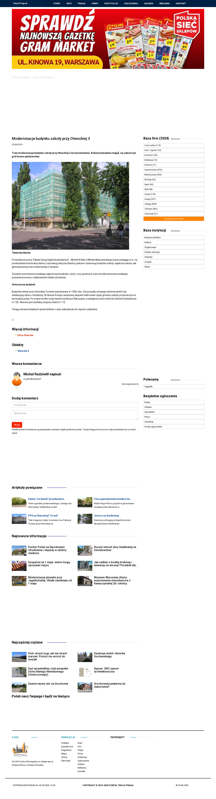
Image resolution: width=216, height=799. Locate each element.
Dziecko (148, 155)
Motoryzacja (150, 175)
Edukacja (149, 160)
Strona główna (21, 77)
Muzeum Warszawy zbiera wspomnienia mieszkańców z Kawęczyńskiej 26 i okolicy (112, 580)
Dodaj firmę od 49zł (173, 219)
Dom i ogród (150, 150)
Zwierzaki (149, 214)
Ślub (146, 189)
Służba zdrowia (152, 252)
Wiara (147, 267)
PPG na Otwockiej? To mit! (43, 515)
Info (69, 3)
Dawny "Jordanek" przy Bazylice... (47, 499)
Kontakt (181, 3)
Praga (81, 3)
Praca (147, 417)
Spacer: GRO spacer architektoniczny (106, 670)
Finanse (148, 165)
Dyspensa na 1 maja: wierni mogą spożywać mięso (49, 564)
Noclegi (148, 180)
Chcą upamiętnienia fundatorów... (112, 499)
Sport (147, 184)
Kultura (147, 242)
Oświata (148, 257)
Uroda (147, 194)
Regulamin (66, 750)
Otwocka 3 (23, 351)
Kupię (147, 402)
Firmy (95, 3)
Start (56, 3)
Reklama (164, 3)
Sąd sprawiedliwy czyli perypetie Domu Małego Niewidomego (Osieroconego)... (48, 671)
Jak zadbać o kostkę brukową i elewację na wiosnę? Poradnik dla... (116, 564)
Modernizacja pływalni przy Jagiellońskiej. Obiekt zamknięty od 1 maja (50, 580)
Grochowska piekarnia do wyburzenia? (110, 685)
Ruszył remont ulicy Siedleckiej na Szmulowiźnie (115, 549)
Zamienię (148, 422)
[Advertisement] (108, 109)
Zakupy (148, 204)
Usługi (147, 199)
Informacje (48, 77)
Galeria (148, 3)
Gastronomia (150, 170)
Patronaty (65, 761)
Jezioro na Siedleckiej (106, 515)
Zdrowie (148, 209)
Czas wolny (150, 145)
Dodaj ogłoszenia (153, 427)
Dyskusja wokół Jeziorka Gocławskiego (109, 655)
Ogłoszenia (131, 3)
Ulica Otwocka (25, 335)
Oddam (148, 407)
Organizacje (150, 247)
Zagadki (148, 386)
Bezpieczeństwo (152, 237)
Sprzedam (149, 412)
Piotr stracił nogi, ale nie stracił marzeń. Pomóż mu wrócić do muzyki (47, 656)
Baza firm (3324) (156, 138)
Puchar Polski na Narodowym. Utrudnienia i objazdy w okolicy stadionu (47, 550)
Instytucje (111, 3)
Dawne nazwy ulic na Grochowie (48, 683)
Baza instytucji (154, 230)
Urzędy (147, 262)
